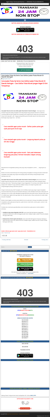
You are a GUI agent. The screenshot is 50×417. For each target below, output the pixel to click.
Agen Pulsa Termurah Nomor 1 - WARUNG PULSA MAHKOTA (24, 2)
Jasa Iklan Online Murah (45, 416)
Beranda (26, 239)
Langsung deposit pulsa (35, 139)
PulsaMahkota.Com (31, 231)
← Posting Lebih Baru (6, 239)
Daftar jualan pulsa (33, 126)
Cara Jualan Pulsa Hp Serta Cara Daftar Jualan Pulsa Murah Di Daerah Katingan (22, 76)
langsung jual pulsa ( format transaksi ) (17, 155)
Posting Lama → (45, 239)
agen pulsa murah (7, 78)
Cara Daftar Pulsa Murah (24, 83)
